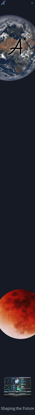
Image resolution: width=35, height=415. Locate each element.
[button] (32, 3)
